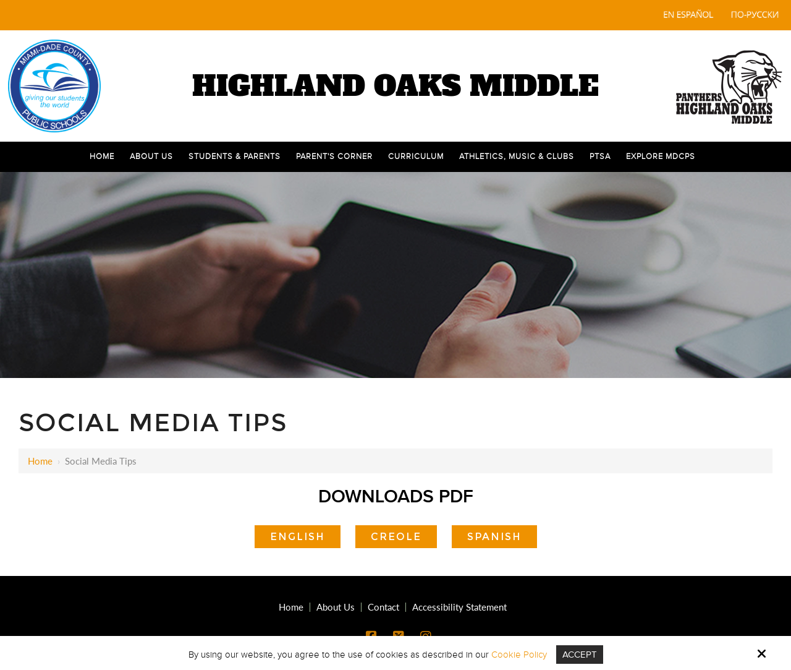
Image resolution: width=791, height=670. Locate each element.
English (297, 537)
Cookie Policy (519, 654)
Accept (579, 654)
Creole (396, 537)
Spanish (494, 537)
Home (40, 460)
